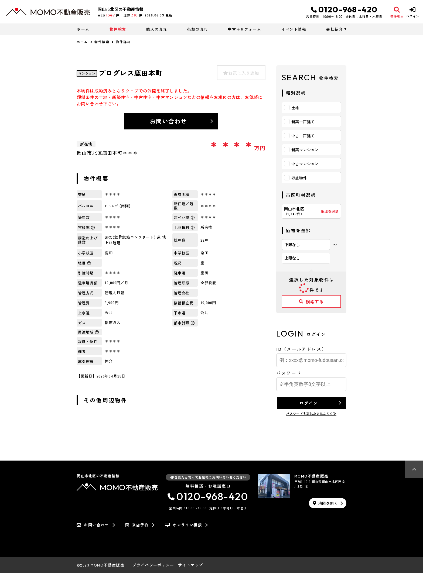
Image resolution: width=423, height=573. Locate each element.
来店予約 (137, 525)
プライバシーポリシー (153, 565)
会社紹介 (334, 29)
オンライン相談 (183, 525)
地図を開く (325, 503)
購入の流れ (156, 29)
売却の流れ (197, 29)
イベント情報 (293, 29)
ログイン (308, 403)
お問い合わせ (168, 120)
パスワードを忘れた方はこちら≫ (311, 413)
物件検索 (118, 29)
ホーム (83, 29)
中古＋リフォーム (244, 29)
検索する (311, 301)
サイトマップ (190, 565)
